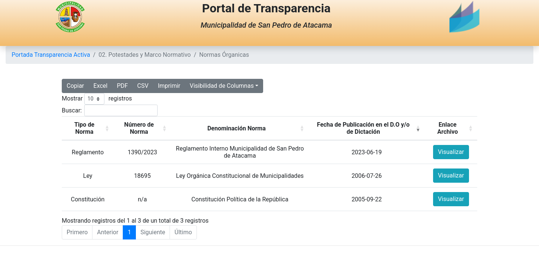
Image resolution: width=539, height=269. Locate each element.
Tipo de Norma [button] (84, 128)
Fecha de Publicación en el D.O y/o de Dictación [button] (363, 128)
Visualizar (451, 151)
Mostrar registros (97, 99)
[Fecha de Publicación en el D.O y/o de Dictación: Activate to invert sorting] (367, 128)
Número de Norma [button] (139, 128)
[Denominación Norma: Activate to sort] (240, 128)
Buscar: (72, 110)
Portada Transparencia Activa (51, 54)
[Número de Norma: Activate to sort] (142, 128)
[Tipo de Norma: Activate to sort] (88, 128)
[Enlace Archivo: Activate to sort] (450, 128)
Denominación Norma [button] (236, 128)
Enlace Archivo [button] (447, 128)
